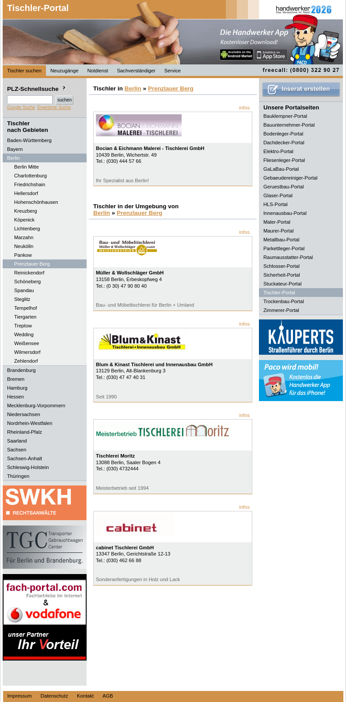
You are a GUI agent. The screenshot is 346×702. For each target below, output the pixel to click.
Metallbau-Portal (281, 239)
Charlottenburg (30, 175)
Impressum (20, 695)
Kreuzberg (25, 211)
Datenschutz (54, 695)
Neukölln (24, 246)
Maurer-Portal (278, 230)
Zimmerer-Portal (281, 310)
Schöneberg (27, 281)
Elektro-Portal (278, 151)
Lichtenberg (27, 228)
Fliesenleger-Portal (284, 160)
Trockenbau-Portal (283, 301)
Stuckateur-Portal (282, 283)
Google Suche (21, 107)
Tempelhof (25, 308)
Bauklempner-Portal (285, 116)
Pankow (23, 255)
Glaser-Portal (278, 195)
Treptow (23, 325)
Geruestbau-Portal (283, 186)
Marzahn (24, 237)
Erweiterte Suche (54, 107)
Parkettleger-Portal (283, 248)
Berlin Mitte (26, 166)
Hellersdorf (26, 193)
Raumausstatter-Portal (288, 257)
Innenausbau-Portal (285, 213)
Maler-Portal (276, 222)
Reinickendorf (29, 272)
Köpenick (24, 219)
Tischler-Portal (38, 8)
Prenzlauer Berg (32, 264)
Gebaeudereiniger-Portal (290, 177)
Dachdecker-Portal (283, 142)
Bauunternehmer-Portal (289, 125)
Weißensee (26, 343)
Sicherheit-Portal (281, 275)
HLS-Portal (275, 204)
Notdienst (97, 70)
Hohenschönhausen (36, 202)
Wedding (24, 334)
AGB (108, 695)
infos (244, 107)
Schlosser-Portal (281, 266)
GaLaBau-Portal (281, 169)
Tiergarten (25, 316)
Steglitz (22, 299)
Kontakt (85, 695)
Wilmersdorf (27, 352)
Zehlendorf (26, 361)
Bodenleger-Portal (283, 133)
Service (172, 70)
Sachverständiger (136, 70)
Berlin (133, 88)
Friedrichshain (29, 184)
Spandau (24, 290)
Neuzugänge (64, 70)
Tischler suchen (24, 70)
